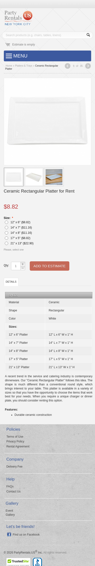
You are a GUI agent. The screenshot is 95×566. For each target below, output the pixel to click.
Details (11, 281)
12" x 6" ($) (17, 222)
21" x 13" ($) (19, 243)
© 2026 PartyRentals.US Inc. (23, 552)
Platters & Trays (23, 65)
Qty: (6, 265)
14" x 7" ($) (18, 227)
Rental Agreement (17, 446)
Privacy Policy (15, 441)
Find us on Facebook (26, 534)
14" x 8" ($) (18, 232)
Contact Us (13, 491)
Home (9, 65)
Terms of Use (14, 436)
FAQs (9, 486)
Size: (7, 218)
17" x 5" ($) (17, 238)
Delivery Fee (14, 466)
